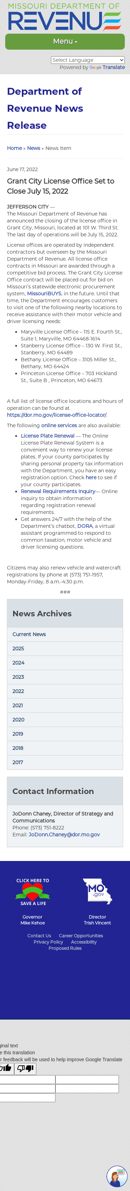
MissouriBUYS (44, 293)
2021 (17, 705)
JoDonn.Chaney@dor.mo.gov (64, 834)
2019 (17, 734)
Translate (107, 67)
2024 (18, 663)
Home (14, 148)
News (33, 148)
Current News (29, 634)
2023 (18, 677)
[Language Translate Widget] (88, 60)
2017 (17, 762)
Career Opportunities (81, 935)
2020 (18, 720)
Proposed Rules (65, 948)
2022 (18, 691)
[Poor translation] (25, 1069)
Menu (65, 41)
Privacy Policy (48, 942)
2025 (18, 648)
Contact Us (39, 935)
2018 (17, 748)
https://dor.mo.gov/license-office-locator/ (56, 415)
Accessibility (84, 942)
